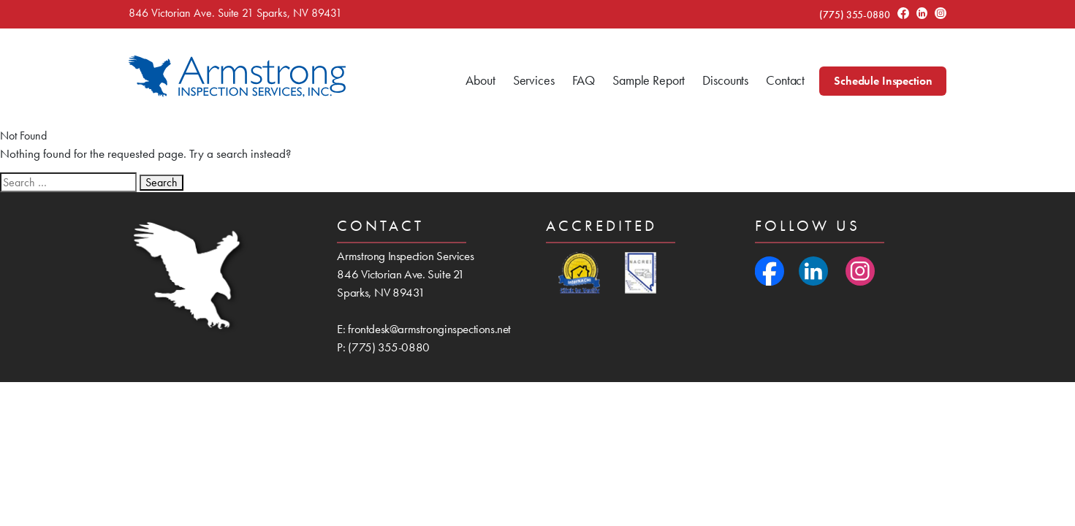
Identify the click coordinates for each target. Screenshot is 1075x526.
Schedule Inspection (883, 80)
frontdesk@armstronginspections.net (429, 329)
